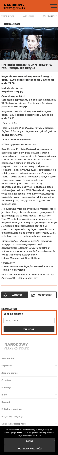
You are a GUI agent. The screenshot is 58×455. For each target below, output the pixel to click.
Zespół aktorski (9, 373)
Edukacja (6, 387)
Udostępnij (45, 295)
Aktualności (28, 16)
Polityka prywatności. (30, 449)
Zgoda (29, 441)
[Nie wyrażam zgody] (54, 440)
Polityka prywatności (12, 409)
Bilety (4, 394)
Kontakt (5, 402)
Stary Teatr (14, 7)
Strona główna (7, 16)
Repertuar (6, 365)
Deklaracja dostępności (13, 423)
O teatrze (6, 380)
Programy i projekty (12, 416)
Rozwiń (55, 16)
